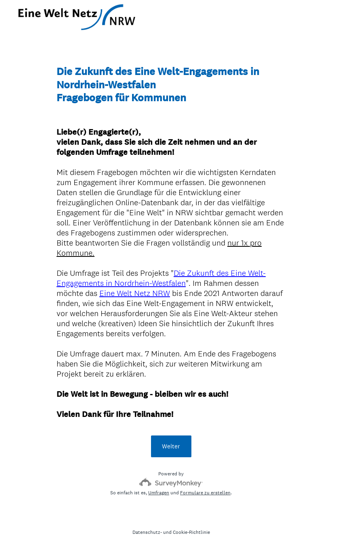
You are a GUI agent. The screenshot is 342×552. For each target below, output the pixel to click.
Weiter (171, 446)
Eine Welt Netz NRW (134, 293)
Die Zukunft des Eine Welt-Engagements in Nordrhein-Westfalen (161, 278)
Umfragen (158, 493)
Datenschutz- (147, 532)
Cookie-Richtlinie (191, 532)
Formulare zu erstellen (205, 493)
